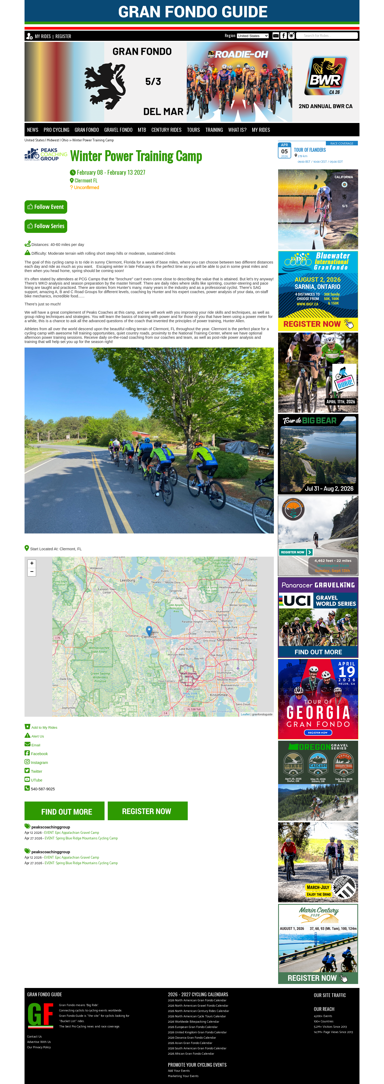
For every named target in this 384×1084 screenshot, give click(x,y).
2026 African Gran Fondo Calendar (191, 1053)
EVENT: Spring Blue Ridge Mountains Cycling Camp (81, 838)
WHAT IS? (237, 129)
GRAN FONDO (87, 129)
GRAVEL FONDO (118, 129)
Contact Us (34, 1036)
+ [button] (32, 564)
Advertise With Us (39, 1042)
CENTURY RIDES (166, 129)
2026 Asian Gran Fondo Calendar (190, 1043)
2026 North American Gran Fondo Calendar (197, 1000)
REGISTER (63, 36)
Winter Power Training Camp (93, 140)
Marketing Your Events (183, 1076)
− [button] (32, 572)
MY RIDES (43, 36)
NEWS (32, 129)
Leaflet (245, 714)
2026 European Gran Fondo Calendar (193, 1027)
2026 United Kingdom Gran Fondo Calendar (197, 1032)
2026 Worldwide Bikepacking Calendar (193, 1021)
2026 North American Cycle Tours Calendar (197, 1016)
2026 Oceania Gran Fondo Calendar (192, 1037)
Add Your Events (179, 1070)
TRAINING (214, 129)
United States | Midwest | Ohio (46, 140)
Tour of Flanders (310, 150)
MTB (142, 129)
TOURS (193, 129)
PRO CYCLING (56, 129)
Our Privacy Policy (39, 1047)
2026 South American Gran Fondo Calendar (197, 1048)
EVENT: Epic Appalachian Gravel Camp (71, 833)
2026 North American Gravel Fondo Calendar (198, 1005)
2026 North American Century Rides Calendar (198, 1011)
